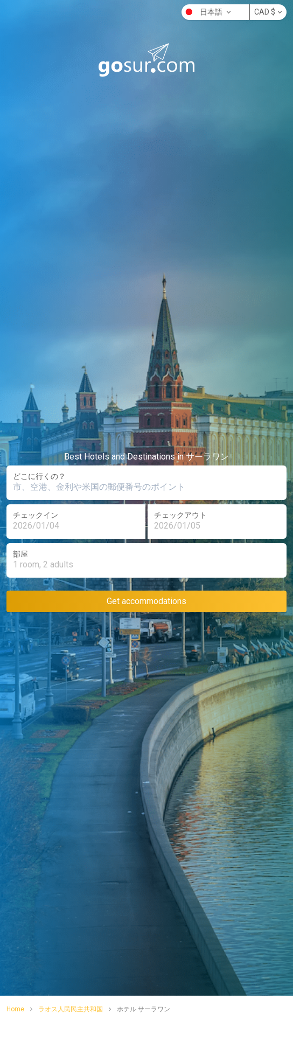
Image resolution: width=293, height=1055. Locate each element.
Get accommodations (146, 601)
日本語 (207, 11)
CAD (268, 12)
